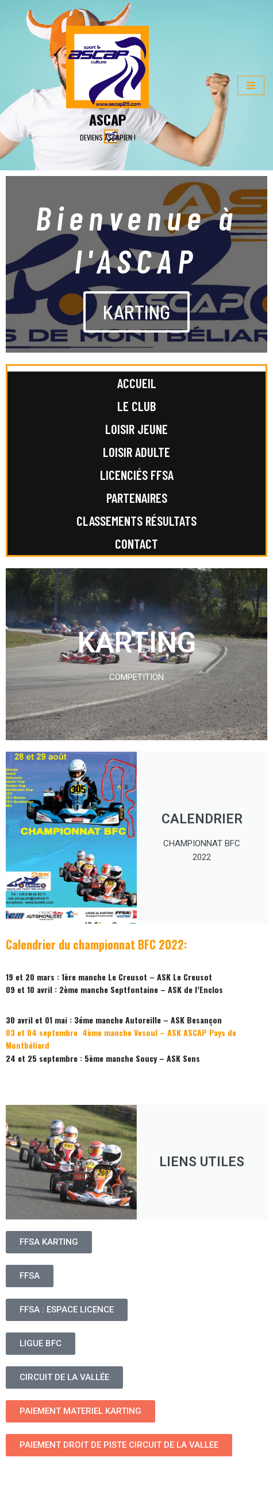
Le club (136, 406)
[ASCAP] (107, 85)
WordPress (102, 1473)
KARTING (136, 311)
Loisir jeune (136, 429)
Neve (17, 1473)
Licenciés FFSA (137, 475)
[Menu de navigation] (250, 85)
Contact (136, 544)
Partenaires (136, 498)
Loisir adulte (136, 452)
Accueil (136, 383)
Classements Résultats (136, 521)
